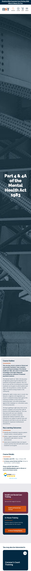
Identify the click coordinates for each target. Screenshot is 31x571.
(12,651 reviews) (13, 478)
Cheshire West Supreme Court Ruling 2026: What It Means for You (15, 2)
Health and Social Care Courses (14, 508)
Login (18, 9)
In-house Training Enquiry (15, 530)
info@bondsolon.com (12, 468)
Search (13, 9)
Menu (26, 9)
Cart (22, 9)
